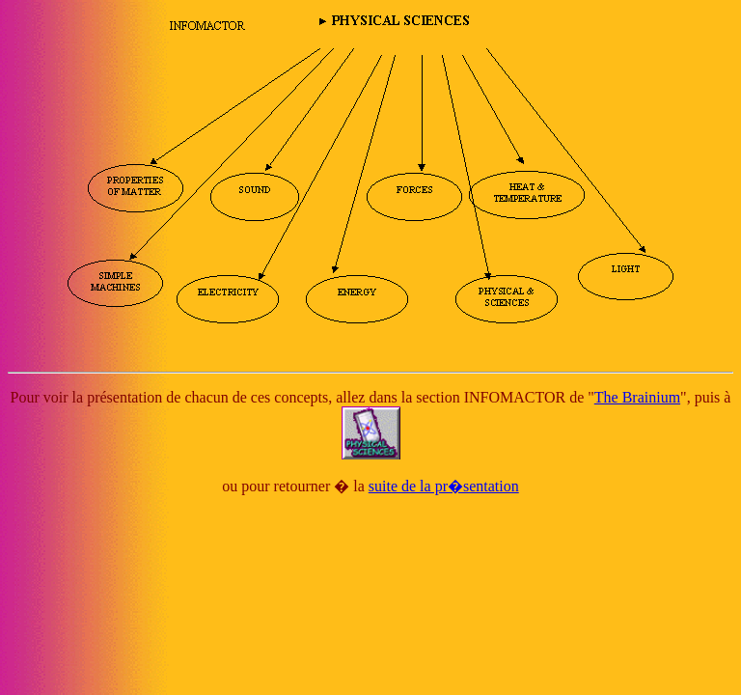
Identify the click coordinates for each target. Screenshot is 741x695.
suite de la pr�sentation (444, 486)
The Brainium (637, 397)
